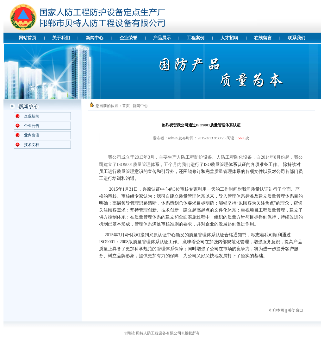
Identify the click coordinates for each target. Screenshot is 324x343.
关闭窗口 (295, 310)
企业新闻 (31, 116)
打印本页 (276, 310)
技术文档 (31, 145)
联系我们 (296, 37)
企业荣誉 (128, 37)
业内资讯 (31, 135)
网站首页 (27, 37)
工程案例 (195, 37)
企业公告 (31, 126)
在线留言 (263, 37)
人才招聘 (229, 37)
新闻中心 (94, 37)
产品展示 (162, 37)
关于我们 (61, 37)
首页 (126, 106)
